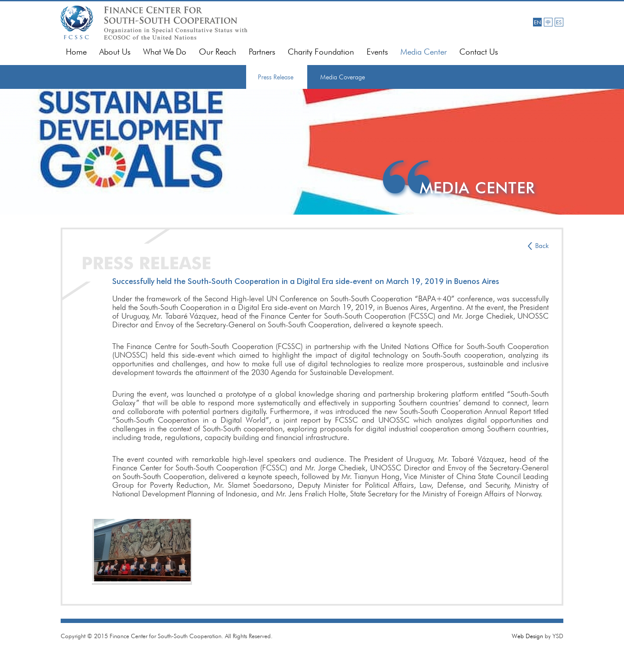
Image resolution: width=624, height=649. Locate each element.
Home (76, 51)
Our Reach (217, 51)
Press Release (275, 77)
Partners (262, 51)
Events (377, 51)
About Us (114, 51)
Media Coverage (342, 77)
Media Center (423, 51)
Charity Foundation (321, 51)
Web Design (527, 636)
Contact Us (478, 51)
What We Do (164, 51)
